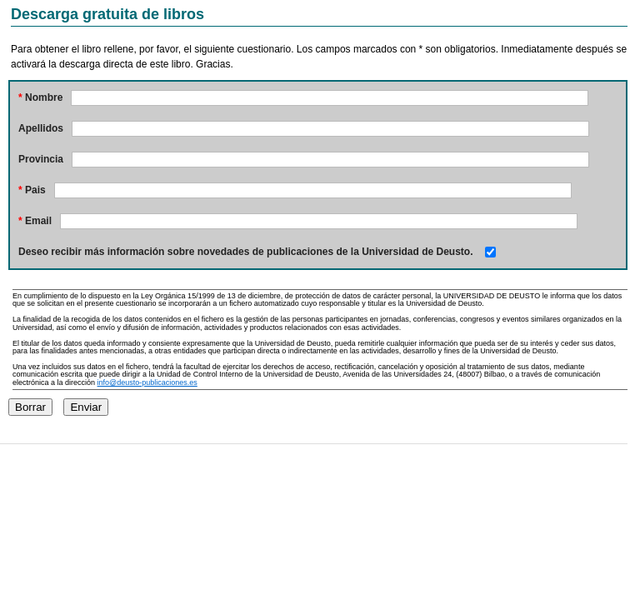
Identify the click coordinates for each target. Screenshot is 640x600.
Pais (32, 190)
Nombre (40, 97)
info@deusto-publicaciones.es (148, 382)
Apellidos (40, 128)
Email (35, 221)
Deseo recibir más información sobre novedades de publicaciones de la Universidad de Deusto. (245, 252)
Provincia (40, 159)
